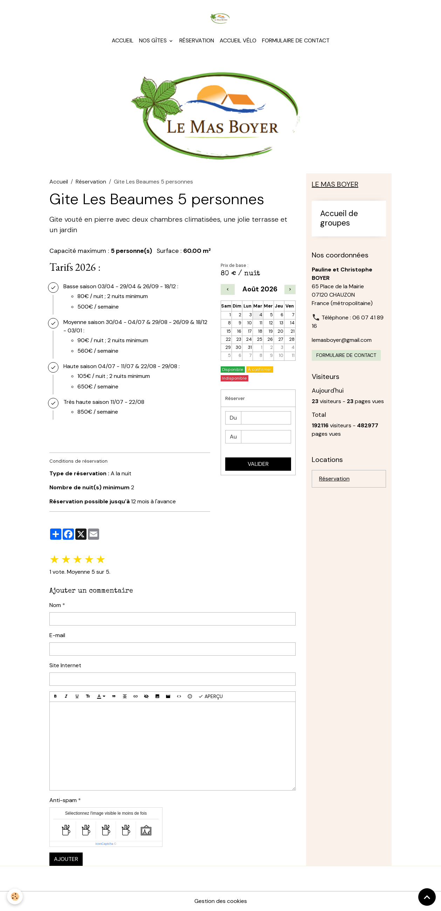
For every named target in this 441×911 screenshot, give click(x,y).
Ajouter (66, 859)
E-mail (57, 635)
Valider (258, 464)
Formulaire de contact (296, 40)
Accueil (122, 40)
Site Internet (65, 665)
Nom (55, 605)
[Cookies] (15, 896)
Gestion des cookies (220, 901)
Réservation (196, 40)
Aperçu (210, 696)
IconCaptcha (104, 844)
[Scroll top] (427, 897)
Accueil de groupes (339, 218)
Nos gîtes (153, 40)
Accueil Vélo (238, 40)
